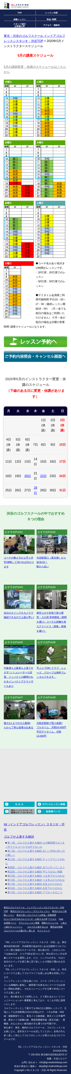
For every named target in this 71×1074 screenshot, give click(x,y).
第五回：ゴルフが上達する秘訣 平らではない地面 (34, 871)
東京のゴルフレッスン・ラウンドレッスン (30, 911)
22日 (43, 476)
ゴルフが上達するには (37, 927)
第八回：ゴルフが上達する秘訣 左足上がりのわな (34, 884)
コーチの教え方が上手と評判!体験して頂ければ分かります (19, 562)
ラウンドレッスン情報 (29, 923)
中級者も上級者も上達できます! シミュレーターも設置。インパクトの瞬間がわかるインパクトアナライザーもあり (18, 677)
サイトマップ (43, 931)
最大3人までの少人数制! (17, 723)
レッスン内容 (51, 13)
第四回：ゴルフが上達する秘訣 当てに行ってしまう (36, 867)
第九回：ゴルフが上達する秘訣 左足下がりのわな (34, 888)
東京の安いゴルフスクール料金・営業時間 (36, 915)
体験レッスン (19, 19)
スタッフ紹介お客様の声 (19, 25)
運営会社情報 (56, 927)
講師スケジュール (50, 923)
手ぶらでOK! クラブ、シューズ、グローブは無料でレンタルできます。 (51, 673)
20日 (27, 476)
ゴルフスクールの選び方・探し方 (19, 931)
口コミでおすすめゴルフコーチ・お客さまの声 (26, 919)
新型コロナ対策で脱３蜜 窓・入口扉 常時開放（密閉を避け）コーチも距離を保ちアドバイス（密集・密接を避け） (52, 621)
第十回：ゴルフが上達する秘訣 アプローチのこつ (34, 892)
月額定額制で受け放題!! (49, 723)
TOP (19, 13)
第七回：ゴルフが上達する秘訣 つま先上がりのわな (36, 880)
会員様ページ (10, 923)
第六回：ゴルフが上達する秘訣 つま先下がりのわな (36, 875)
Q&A (61, 919)
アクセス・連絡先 (51, 25)
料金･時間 (51, 19)
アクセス (52, 919)
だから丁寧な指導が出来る (18, 727)
